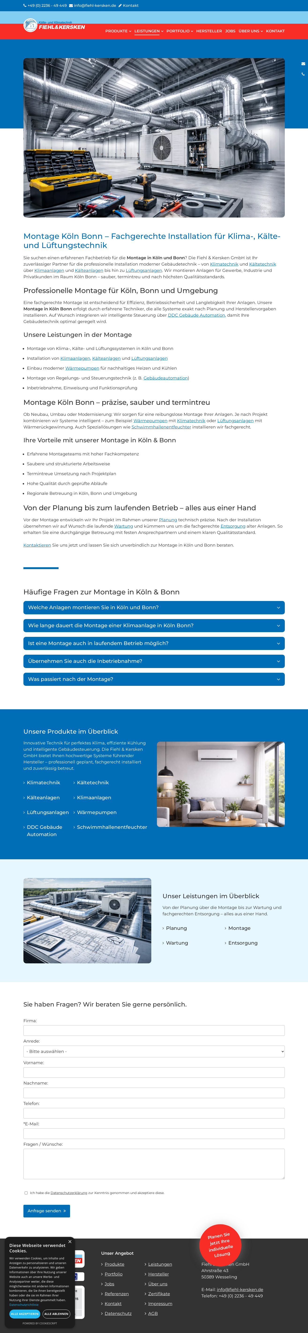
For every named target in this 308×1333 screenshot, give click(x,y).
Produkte (114, 1264)
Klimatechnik (224, 264)
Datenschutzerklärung (69, 1193)
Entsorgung (233, 526)
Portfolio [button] (180, 31)
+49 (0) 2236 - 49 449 (241, 1296)
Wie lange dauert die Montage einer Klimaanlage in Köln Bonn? (111, 625)
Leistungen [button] (148, 31)
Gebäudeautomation (166, 378)
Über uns (157, 1284)
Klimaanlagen (49, 270)
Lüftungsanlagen (144, 270)
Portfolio (113, 1274)
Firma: (30, 1020)
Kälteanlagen (89, 270)
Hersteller (209, 31)
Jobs (230, 31)
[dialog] (40, 1282)
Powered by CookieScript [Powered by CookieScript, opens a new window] (40, 1323)
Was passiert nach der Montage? (70, 679)
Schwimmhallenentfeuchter (161, 427)
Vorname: (33, 1062)
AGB (153, 1313)
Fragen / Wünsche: (43, 1144)
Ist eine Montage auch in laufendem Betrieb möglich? (98, 643)
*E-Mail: (31, 1123)
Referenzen (117, 1293)
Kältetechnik (262, 264)
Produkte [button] (118, 31)
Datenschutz (118, 1313)
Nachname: (35, 1083)
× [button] (69, 1242)
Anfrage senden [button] (44, 1210)
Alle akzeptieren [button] (25, 1314)
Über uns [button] (251, 31)
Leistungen (160, 1264)
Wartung (123, 526)
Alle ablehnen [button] (56, 1314)
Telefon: (31, 1103)
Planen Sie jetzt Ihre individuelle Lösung (220, 1244)
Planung (168, 519)
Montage (239, 928)
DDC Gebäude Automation (196, 315)
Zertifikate (159, 1293)
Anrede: (31, 1041)
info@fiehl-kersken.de (240, 1289)
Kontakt (275, 31)
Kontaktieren (37, 545)
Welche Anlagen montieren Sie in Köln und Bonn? (93, 607)
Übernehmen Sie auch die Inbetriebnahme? (85, 661)
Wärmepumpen (82, 368)
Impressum (160, 1303)
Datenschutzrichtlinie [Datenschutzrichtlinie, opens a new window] (24, 1305)
